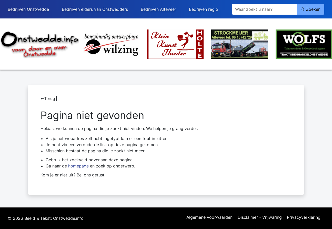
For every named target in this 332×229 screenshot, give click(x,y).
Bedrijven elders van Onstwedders (95, 9)
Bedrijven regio (203, 9)
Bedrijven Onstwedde (28, 9)
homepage (78, 165)
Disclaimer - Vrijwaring (260, 217)
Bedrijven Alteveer (158, 9)
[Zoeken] (264, 9)
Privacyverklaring (303, 217)
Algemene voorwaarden (209, 217)
